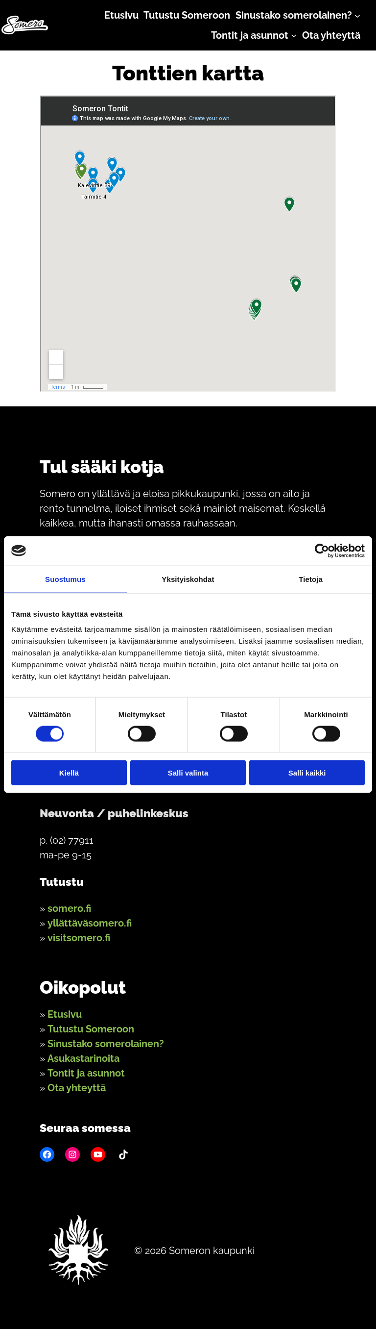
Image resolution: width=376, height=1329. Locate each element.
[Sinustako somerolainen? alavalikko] (357, 15)
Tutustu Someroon (90, 1029)
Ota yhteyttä (76, 1088)
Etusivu (64, 1014)
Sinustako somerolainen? (105, 1044)
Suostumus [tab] (65, 579)
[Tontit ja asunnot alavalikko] (294, 35)
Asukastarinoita (83, 1058)
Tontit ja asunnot (86, 1073)
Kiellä (69, 773)
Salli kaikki (307, 773)
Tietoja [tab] (311, 579)
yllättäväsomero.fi (89, 923)
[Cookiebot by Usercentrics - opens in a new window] (322, 550)
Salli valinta (188, 773)
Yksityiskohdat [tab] (188, 579)
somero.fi (69, 908)
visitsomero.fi (78, 938)
